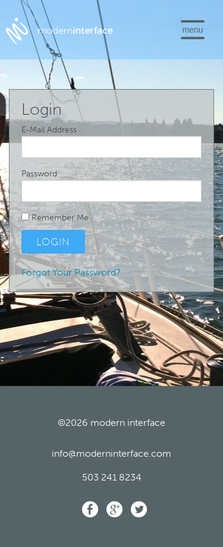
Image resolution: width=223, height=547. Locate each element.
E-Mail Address (49, 130)
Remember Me (55, 218)
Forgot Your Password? (71, 272)
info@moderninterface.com (111, 453)
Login (53, 242)
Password (39, 174)
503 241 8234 (112, 477)
